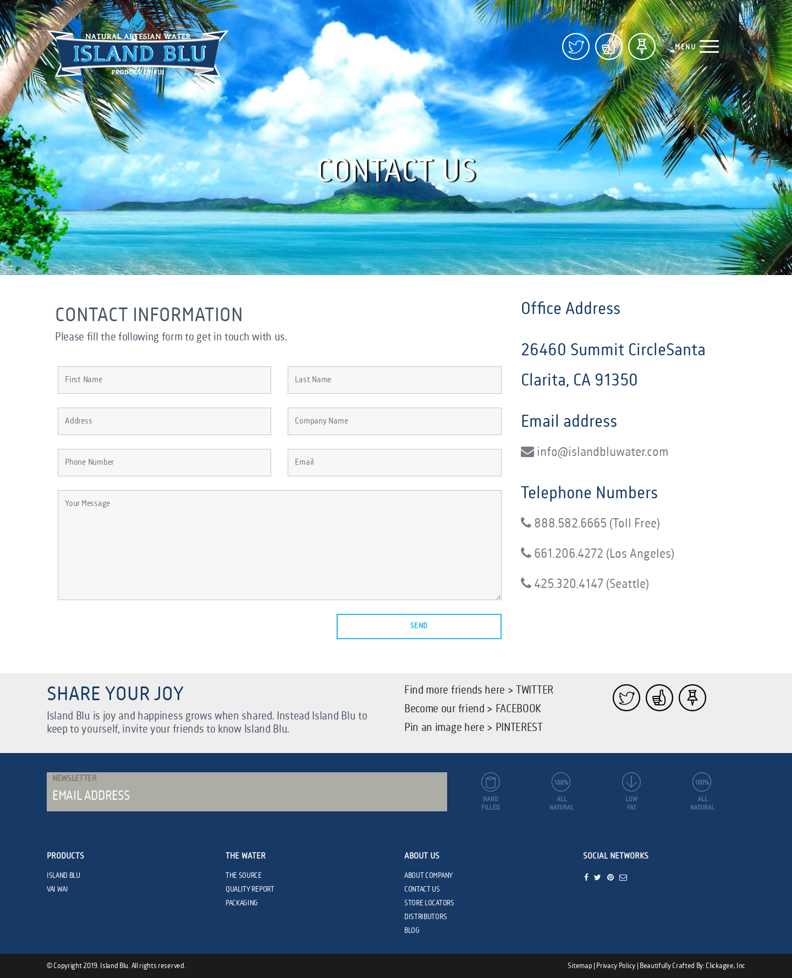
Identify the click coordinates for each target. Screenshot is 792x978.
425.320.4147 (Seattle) (585, 584)
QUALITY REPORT (250, 889)
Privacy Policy (615, 966)
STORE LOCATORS (429, 903)
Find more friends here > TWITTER (478, 690)
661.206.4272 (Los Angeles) (597, 554)
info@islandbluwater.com (595, 452)
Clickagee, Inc (725, 966)
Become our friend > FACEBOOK (472, 709)
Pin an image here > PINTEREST (473, 728)
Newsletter (74, 778)
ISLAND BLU (63, 876)
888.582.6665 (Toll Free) (590, 523)
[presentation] (141, 635)
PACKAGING (242, 903)
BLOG (412, 931)
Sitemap (580, 966)
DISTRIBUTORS (425, 917)
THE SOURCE (244, 876)
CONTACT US (422, 889)
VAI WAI (57, 889)
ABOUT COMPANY (428, 876)
